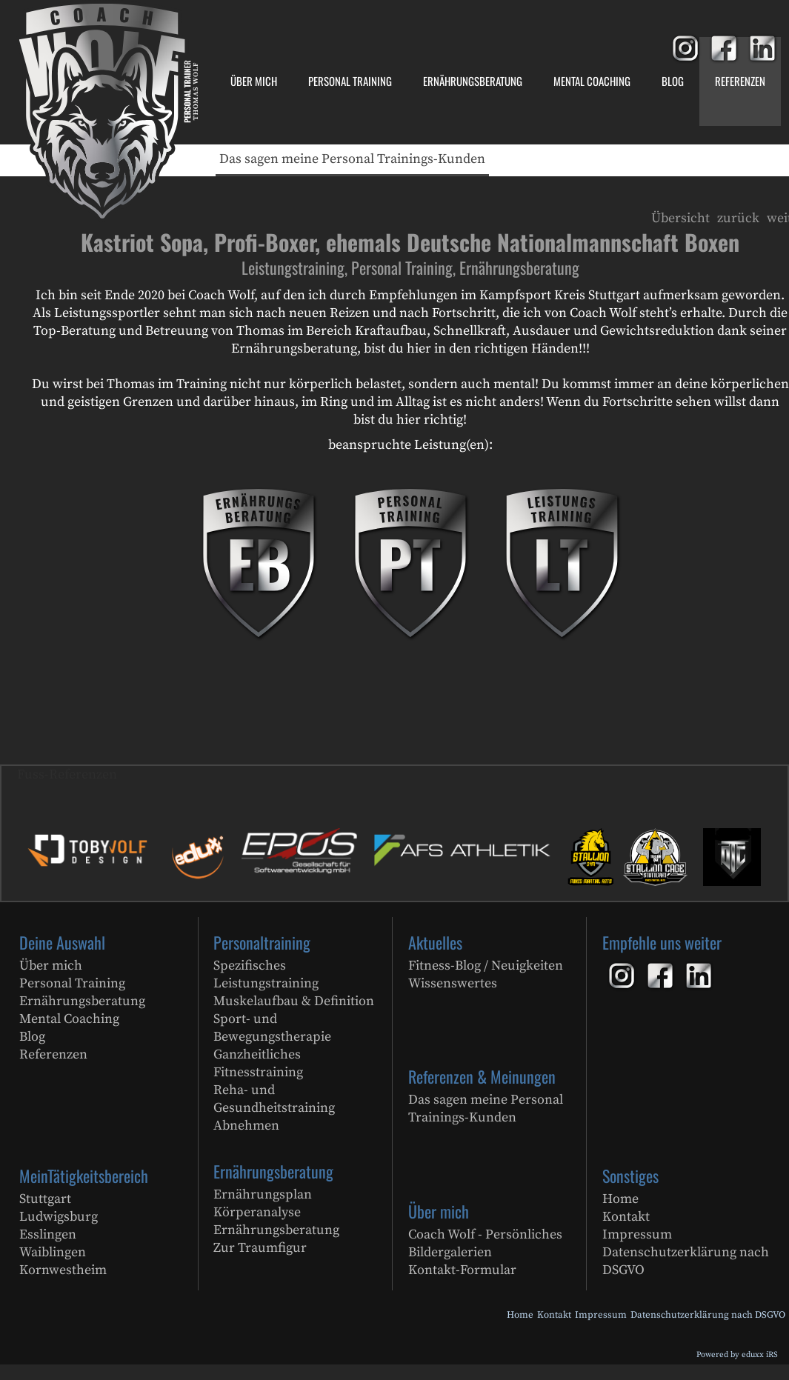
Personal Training (72, 983)
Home (620, 1198)
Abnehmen (246, 1125)
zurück (738, 218)
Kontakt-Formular (462, 1270)
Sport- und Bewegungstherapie (272, 1027)
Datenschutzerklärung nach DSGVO (685, 1261)
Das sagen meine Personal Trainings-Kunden (485, 1108)
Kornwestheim (63, 1270)
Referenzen (53, 1054)
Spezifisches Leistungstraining (266, 974)
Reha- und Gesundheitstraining (274, 1098)
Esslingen (47, 1234)
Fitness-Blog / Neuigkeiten (485, 965)
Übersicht (680, 218)
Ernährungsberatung (82, 1001)
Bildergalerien (450, 1252)
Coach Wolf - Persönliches (485, 1234)
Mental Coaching (69, 1018)
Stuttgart (45, 1198)
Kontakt (626, 1216)
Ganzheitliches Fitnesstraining (258, 1063)
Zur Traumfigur (260, 1247)
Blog (32, 1036)
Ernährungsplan (262, 1194)
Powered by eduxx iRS (737, 1355)
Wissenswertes (452, 983)
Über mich (50, 965)
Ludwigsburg (58, 1216)
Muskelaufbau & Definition (293, 1001)
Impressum (637, 1234)
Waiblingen (52, 1252)
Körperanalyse (257, 1212)
